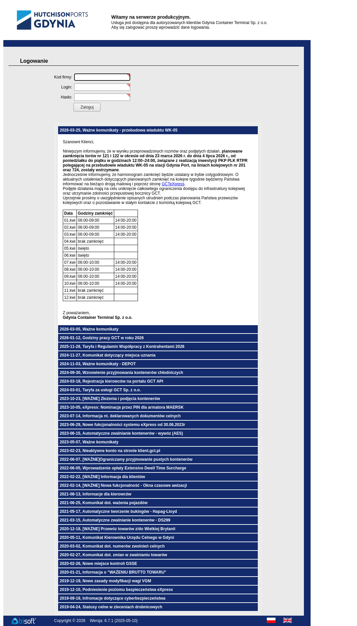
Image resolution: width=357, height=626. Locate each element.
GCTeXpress (173, 184)
